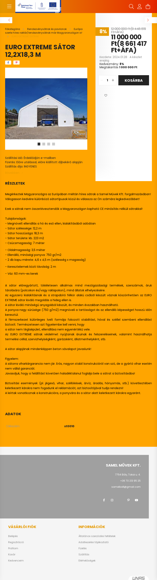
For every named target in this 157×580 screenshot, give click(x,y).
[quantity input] (107, 80)
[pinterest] (16, 63)
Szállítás (83, 554)
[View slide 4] (53, 144)
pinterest (128, 500)
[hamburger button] (9, 6)
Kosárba (134, 80)
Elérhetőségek (86, 560)
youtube (136, 500)
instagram (112, 500)
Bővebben (12, 173)
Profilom (13, 548)
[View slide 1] (38, 144)
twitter (120, 500)
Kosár (11, 554)
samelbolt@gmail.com (126, 487)
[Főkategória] (13, 29)
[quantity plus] (113, 80)
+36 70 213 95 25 (130, 480)
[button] (106, 95)
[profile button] (140, 6)
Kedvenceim (16, 560)
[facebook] (8, 63)
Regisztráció (16, 542)
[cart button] (148, 6)
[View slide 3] (48, 144)
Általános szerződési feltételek (97, 536)
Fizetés (82, 548)
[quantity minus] (102, 80)
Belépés (13, 536)
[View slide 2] (43, 144)
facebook (104, 500)
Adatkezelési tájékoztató (93, 542)
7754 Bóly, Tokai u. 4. (128, 474)
